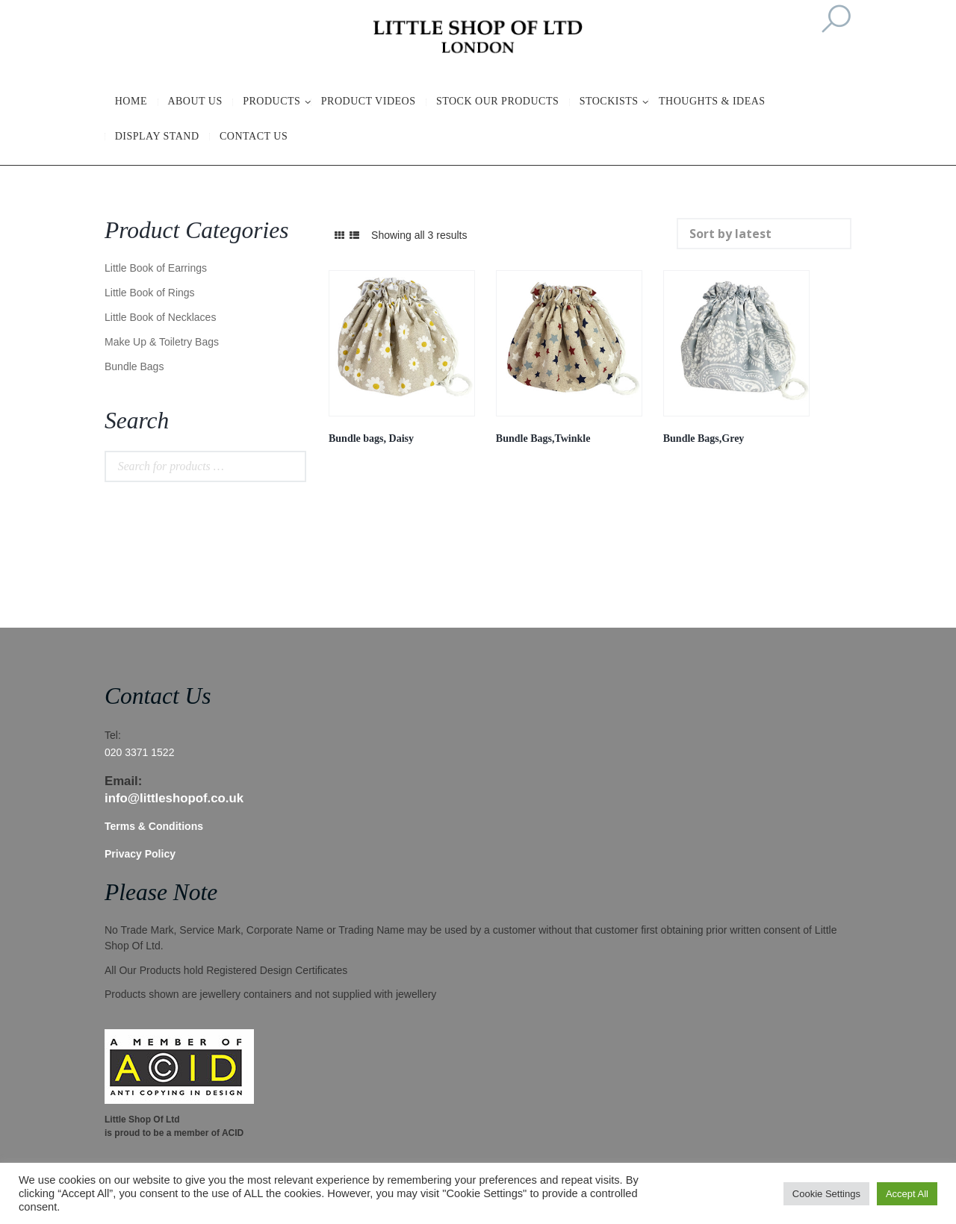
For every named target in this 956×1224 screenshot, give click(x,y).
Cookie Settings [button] (826, 1193)
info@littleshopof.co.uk (174, 798)
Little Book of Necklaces (160, 317)
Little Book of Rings (150, 293)
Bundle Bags (134, 366)
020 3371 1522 (139, 752)
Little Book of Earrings (156, 268)
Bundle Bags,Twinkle (543, 438)
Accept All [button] (907, 1193)
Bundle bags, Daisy (371, 438)
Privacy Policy (140, 854)
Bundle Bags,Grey (704, 438)
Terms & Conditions (154, 826)
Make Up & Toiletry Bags (162, 342)
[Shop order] (764, 233)
